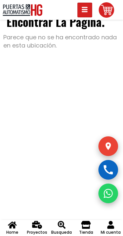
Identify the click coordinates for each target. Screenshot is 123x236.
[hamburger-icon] (84, 10)
